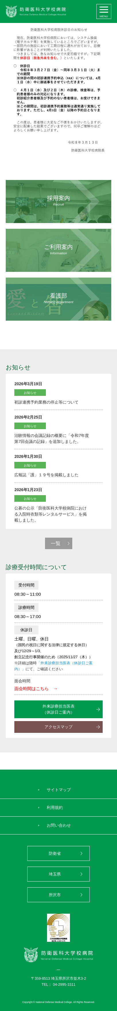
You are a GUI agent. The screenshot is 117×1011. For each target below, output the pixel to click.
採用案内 (58, 201)
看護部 (58, 298)
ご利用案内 (58, 249)
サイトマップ (59, 789)
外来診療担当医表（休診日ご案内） (58, 709)
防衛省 (55, 853)
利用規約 (55, 807)
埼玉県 (55, 874)
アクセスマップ (58, 727)
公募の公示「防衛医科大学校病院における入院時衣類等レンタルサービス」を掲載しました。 (50, 514)
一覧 (56, 543)
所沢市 (55, 894)
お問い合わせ (59, 825)
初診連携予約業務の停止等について (46, 402)
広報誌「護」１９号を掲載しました (46, 474)
